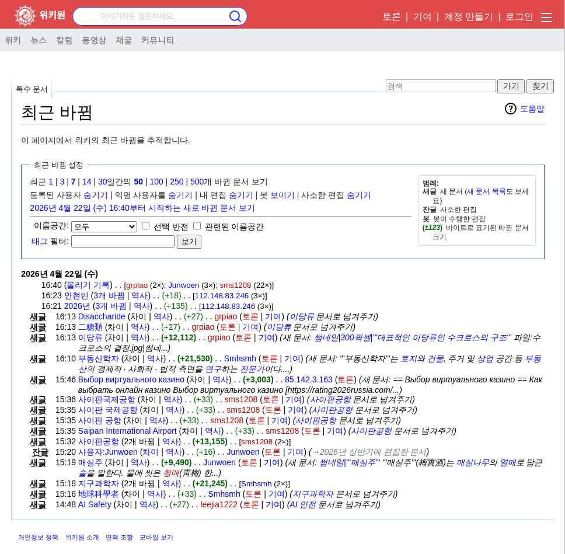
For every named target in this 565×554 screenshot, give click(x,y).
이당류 (302, 316)
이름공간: (51, 225)
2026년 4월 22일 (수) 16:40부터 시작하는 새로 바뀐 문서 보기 (142, 207)
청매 (171, 473)
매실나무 (472, 462)
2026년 (77, 306)
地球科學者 (98, 494)
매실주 (90, 462)
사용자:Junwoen (108, 452)
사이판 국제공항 (108, 409)
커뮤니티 (157, 39)
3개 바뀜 (109, 295)
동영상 (94, 39)
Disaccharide (101, 316)
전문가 (252, 369)
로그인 (519, 17)
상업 (485, 358)
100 (156, 181)
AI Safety (94, 504)
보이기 (282, 195)
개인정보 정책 (38, 537)
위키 (13, 39)
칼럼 (64, 39)
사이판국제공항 (106, 399)
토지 (408, 358)
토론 (391, 17)
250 (176, 181)
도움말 (532, 108)
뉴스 (38, 39)
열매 (508, 462)
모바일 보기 (156, 537)
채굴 (124, 39)
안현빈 (76, 295)
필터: (50, 241)
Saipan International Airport (127, 430)
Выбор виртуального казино (131, 379)
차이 (150, 452)
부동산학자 (98, 358)
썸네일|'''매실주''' (349, 462)
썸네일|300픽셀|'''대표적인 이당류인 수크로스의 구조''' (412, 337)
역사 (139, 295)
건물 (435, 358)
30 (102, 181)
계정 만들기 (468, 17)
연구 (213, 369)
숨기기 (95, 195)
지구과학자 (98, 483)
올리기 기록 (88, 285)
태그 (40, 241)
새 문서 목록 (486, 191)
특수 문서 (32, 89)
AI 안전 (303, 504)
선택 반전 (171, 226)
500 (197, 181)
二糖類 (90, 327)
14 (87, 181)
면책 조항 (119, 537)
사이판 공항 (99, 420)
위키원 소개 (82, 537)
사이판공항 (330, 399)
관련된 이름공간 (234, 226)
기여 (422, 17)
